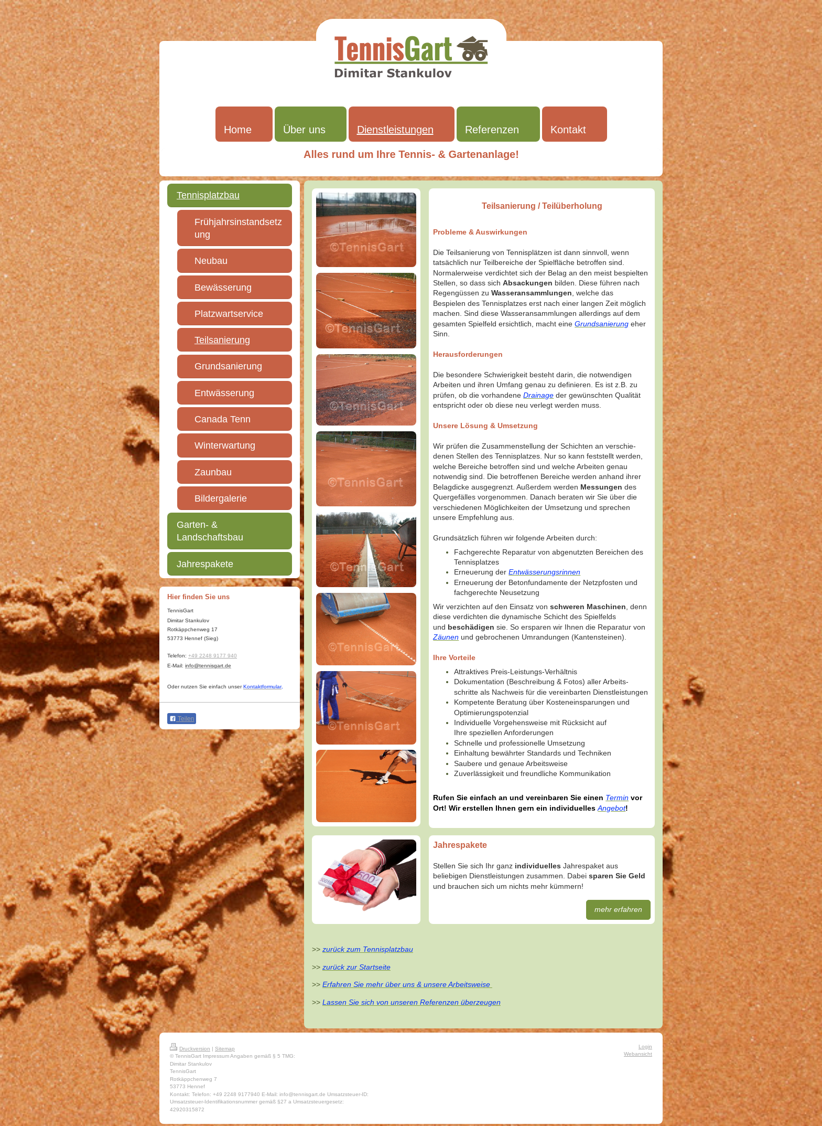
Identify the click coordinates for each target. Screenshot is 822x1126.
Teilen (181, 719)
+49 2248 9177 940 (212, 655)
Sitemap (225, 1048)
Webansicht (638, 1053)
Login (645, 1046)
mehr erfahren (618, 909)
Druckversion (190, 1048)
